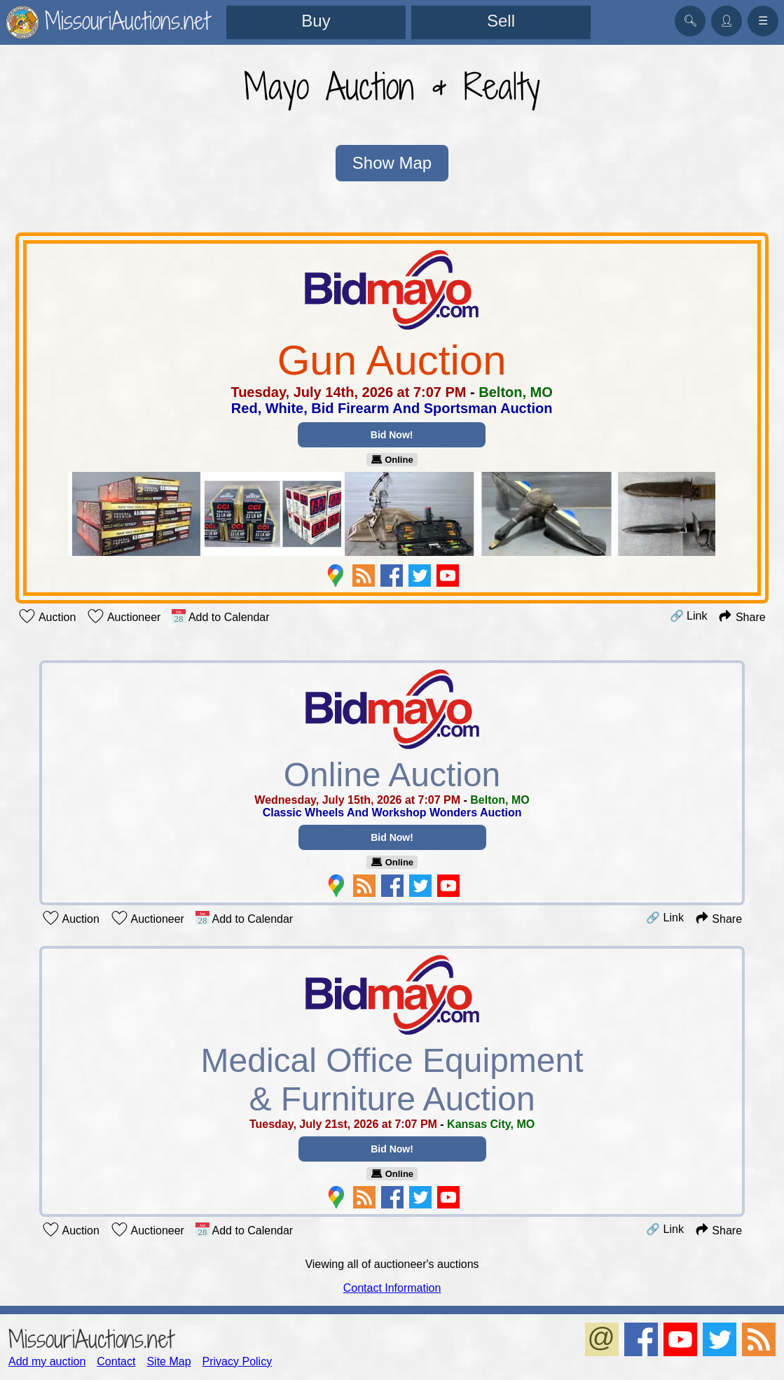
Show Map (392, 163)
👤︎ (727, 21)
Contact (116, 1359)
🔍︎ (690, 21)
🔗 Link (689, 616)
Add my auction (46, 1359)
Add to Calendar (220, 616)
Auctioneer (123, 616)
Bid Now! (392, 434)
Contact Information (392, 1286)
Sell (501, 20)
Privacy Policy (237, 1359)
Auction (47, 616)
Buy (315, 20)
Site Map (168, 1359)
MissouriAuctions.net (90, 1336)
